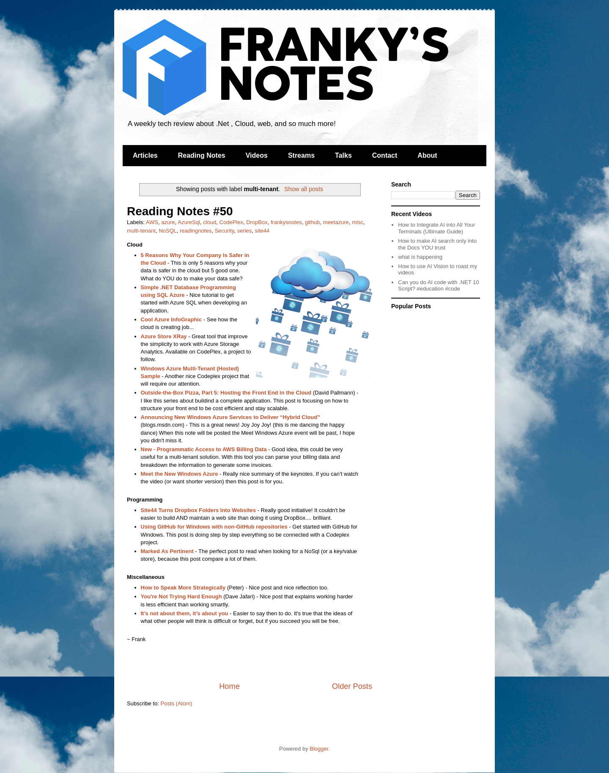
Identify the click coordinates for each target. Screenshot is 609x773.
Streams (301, 155)
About (427, 155)
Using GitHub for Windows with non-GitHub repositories (214, 527)
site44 (262, 231)
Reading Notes (201, 155)
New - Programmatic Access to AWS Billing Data (204, 449)
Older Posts (352, 686)
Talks (343, 155)
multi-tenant (141, 231)
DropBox (257, 222)
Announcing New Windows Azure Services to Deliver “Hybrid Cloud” (230, 417)
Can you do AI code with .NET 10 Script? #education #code (438, 285)
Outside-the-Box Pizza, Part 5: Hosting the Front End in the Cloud (226, 392)
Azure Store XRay (164, 336)
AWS (152, 222)
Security (224, 231)
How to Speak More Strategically (183, 587)
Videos (257, 155)
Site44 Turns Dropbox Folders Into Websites (198, 510)
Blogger (319, 749)
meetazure (336, 222)
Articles (145, 155)
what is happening (420, 257)
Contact (385, 155)
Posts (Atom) (176, 703)
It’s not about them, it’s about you (184, 613)
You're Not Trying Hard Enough (181, 596)
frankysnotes (286, 222)
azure (168, 222)
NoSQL (168, 231)
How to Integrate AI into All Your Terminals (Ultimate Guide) (436, 228)
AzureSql (189, 222)
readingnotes (195, 231)
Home (229, 686)
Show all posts (303, 189)
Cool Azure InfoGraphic (171, 319)
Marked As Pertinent (167, 551)
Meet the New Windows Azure (179, 474)
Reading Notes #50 (180, 211)
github (312, 222)
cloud (209, 222)
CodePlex (231, 222)
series (244, 231)
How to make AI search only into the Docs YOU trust (437, 244)
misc (357, 222)
